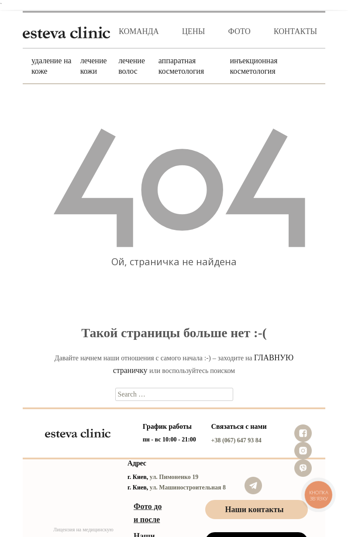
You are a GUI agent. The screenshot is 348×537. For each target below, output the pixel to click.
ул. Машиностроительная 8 (188, 487)
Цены (193, 31)
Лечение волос (131, 65)
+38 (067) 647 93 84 (236, 440)
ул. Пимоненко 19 (174, 477)
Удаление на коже (51, 65)
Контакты (295, 31)
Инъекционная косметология (253, 65)
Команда (139, 31)
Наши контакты (254, 509)
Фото (239, 31)
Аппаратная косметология (181, 65)
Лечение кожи (93, 65)
